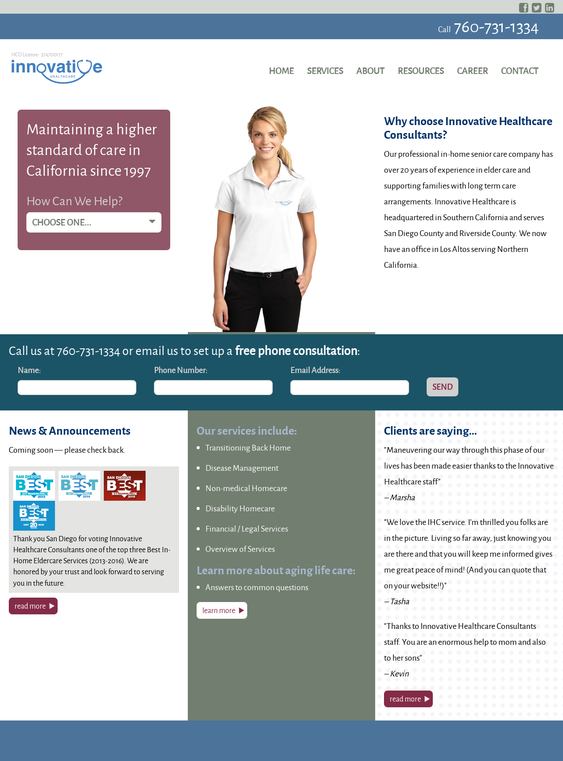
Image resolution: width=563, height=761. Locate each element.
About (370, 70)
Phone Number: (181, 370)
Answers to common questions (256, 587)
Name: (29, 370)
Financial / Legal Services (246, 528)
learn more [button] (218, 610)
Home (281, 70)
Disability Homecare (240, 508)
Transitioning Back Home (248, 447)
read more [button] (30, 606)
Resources (421, 70)
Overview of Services (240, 548)
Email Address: (315, 370)
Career (472, 70)
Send (442, 386)
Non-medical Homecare (246, 488)
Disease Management (241, 467)
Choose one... (94, 222)
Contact (519, 70)
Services (325, 70)
